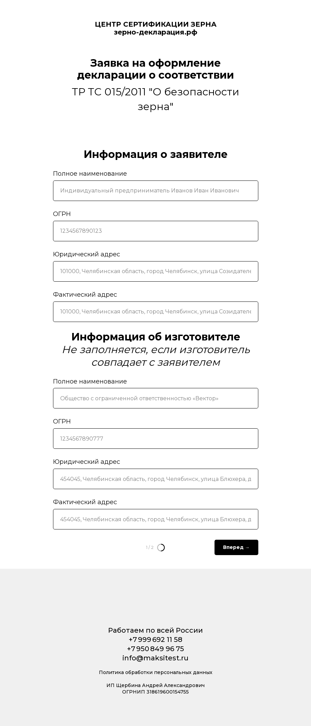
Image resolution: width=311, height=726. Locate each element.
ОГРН (62, 214)
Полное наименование (90, 173)
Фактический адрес (85, 294)
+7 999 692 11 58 (155, 639)
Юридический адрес (86, 254)
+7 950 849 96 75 (155, 649)
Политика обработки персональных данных (155, 672)
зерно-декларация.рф (155, 32)
